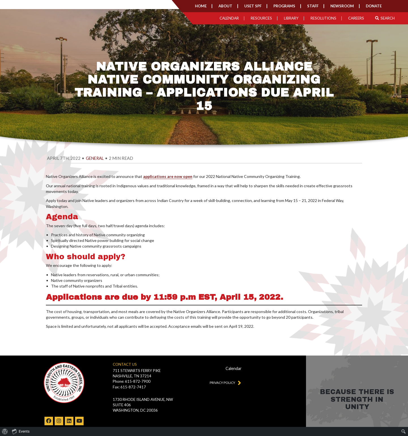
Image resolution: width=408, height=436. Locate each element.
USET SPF (253, 6)
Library (291, 18)
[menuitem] (5, 431)
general (95, 158)
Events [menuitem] (20, 431)
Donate (374, 6)
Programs (284, 6)
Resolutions (323, 18)
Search (385, 18)
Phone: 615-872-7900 (131, 381)
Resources (261, 18)
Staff (312, 6)
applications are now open (167, 176)
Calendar (229, 18)
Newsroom (342, 6)
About (225, 6)
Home (201, 6)
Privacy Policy (224, 382)
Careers (356, 18)
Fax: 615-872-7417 (129, 387)
